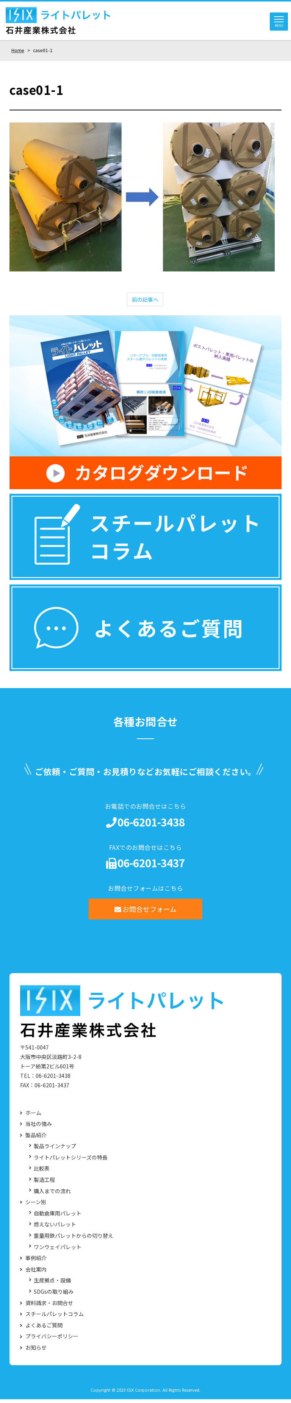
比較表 (42, 1172)
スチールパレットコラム (54, 1317)
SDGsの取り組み (54, 1295)
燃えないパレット (55, 1228)
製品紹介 (36, 1139)
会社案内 (36, 1273)
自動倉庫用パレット (57, 1217)
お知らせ (36, 1351)
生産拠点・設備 (52, 1284)
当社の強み (38, 1127)
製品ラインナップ (55, 1150)
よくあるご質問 (44, 1329)
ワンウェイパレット (57, 1250)
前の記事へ (145, 303)
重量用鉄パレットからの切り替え (73, 1239)
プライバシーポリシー (51, 1340)
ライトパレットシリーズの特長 (71, 1161)
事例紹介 (36, 1261)
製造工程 (44, 1183)
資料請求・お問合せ (49, 1306)
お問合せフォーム (145, 913)
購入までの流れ (52, 1194)
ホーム (33, 1116)
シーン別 (35, 1205)
